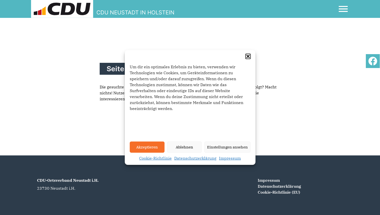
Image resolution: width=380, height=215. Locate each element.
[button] (248, 56)
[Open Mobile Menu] (343, 9)
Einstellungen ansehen (227, 147)
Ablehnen (184, 147)
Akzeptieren (147, 147)
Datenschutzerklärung (195, 158)
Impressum (230, 158)
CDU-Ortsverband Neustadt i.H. (68, 180)
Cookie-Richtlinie (155, 158)
